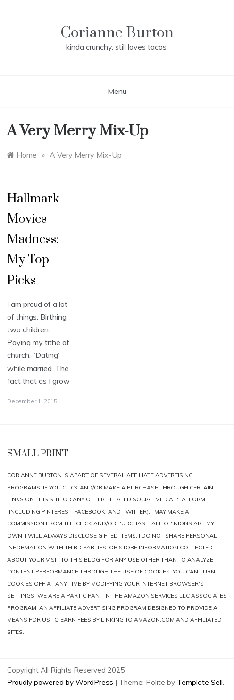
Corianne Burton (117, 33)
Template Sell (200, 682)
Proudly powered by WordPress (61, 682)
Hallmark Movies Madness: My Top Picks (33, 239)
